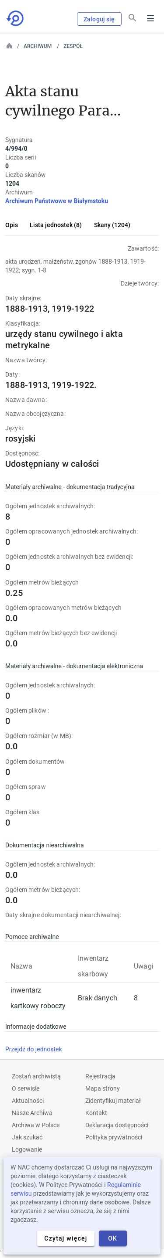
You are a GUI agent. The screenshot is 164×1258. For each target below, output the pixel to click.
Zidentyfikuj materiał (113, 1100)
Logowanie (27, 1149)
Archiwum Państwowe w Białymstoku (56, 200)
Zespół (73, 46)
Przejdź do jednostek (33, 1049)
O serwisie (25, 1088)
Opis (11, 224)
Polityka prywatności (113, 1137)
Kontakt (96, 1112)
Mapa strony (102, 1088)
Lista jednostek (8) (56, 224)
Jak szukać (27, 1137)
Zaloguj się (99, 19)
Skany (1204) (112, 224)
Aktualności (28, 1100)
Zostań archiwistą (36, 1076)
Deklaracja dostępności (116, 1125)
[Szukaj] (132, 18)
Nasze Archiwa (32, 1112)
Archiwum (38, 46)
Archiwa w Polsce (35, 1125)
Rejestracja (100, 1076)
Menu (150, 18)
